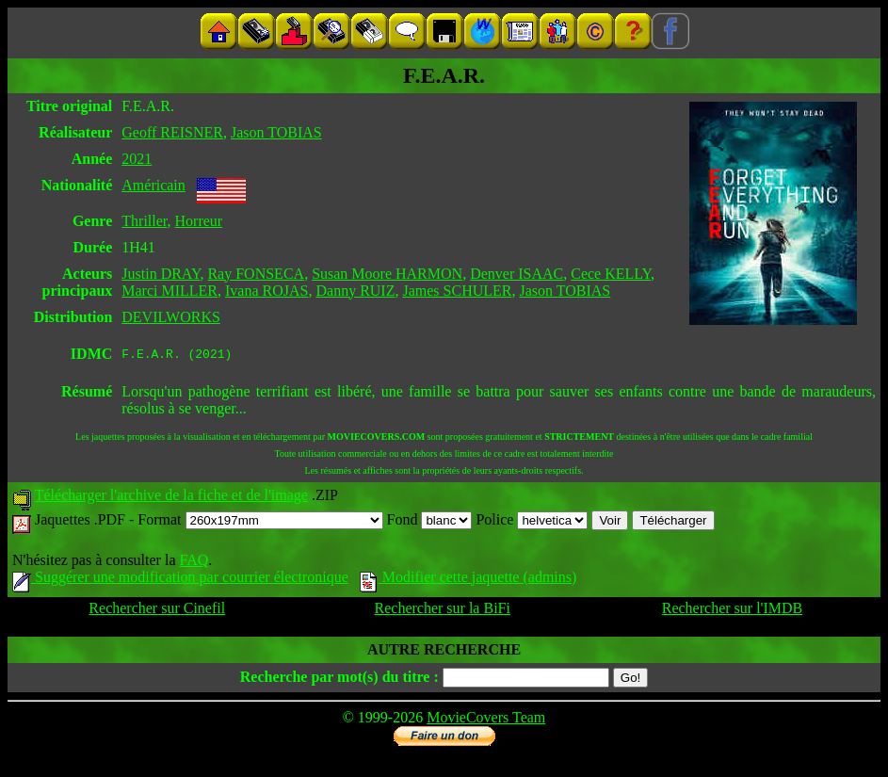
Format (259, 522)
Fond (430, 522)
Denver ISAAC (516, 274)
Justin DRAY (160, 274)
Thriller (144, 221)
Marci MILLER (169, 291)
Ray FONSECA (255, 274)
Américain (153, 185)
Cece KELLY (611, 274)
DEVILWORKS (170, 317)
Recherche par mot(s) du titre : (339, 680)
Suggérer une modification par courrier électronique (180, 580)
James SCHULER (456, 291)
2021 (136, 159)
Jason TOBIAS (276, 132)
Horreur (199, 221)
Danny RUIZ (355, 291)
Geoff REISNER (172, 132)
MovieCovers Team (486, 720)
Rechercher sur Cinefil (157, 611)
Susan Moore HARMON (387, 274)
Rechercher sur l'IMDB (732, 611)
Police (532, 522)
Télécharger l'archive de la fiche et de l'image (171, 498)
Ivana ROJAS (266, 291)
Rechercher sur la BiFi (442, 611)
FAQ (193, 563)
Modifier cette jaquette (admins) (468, 580)
